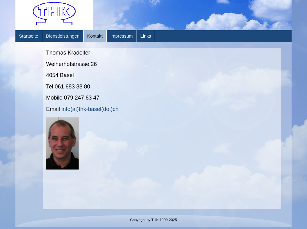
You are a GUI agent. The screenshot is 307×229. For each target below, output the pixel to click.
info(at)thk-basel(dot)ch (89, 109)
